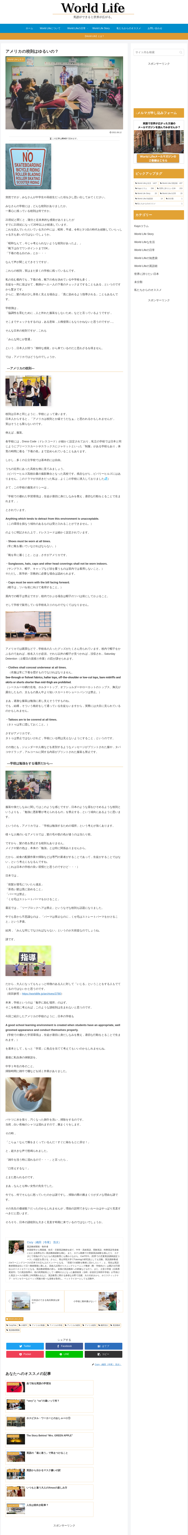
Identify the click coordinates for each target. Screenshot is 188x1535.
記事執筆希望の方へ (73, 1530)
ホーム (7, 1530)
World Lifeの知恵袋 (146, 258)
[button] (181, 52)
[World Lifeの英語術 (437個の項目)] (171, 183)
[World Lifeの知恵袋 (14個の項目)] (149, 198)
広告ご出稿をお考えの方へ (48, 1530)
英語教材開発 (13, 1331)
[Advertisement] (64, 1484)
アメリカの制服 (37, 1326)
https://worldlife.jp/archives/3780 (41, 993)
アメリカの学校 (54, 1326)
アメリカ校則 (89, 1326)
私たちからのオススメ (148, 289)
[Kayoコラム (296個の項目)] (144, 188)
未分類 (138, 282)
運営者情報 (145, 1530)
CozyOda (11, 1326)
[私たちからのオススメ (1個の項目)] (159, 204)
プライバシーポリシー (97, 1530)
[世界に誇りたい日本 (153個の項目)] (170, 188)
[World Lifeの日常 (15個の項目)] (171, 193)
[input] (159, 52)
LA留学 (23, 1326)
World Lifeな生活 (14, 1319)
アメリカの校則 (72, 1326)
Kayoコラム (141, 226)
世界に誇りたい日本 (146, 273)
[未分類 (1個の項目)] (174, 198)
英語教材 (115, 1326)
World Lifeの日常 (144, 250)
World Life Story (144, 234)
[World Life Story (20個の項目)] (146, 193)
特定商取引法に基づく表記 (123, 1530)
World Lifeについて (23, 1530)
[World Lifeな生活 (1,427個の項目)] (146, 183)
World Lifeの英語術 (146, 266)
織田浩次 (103, 1326)
